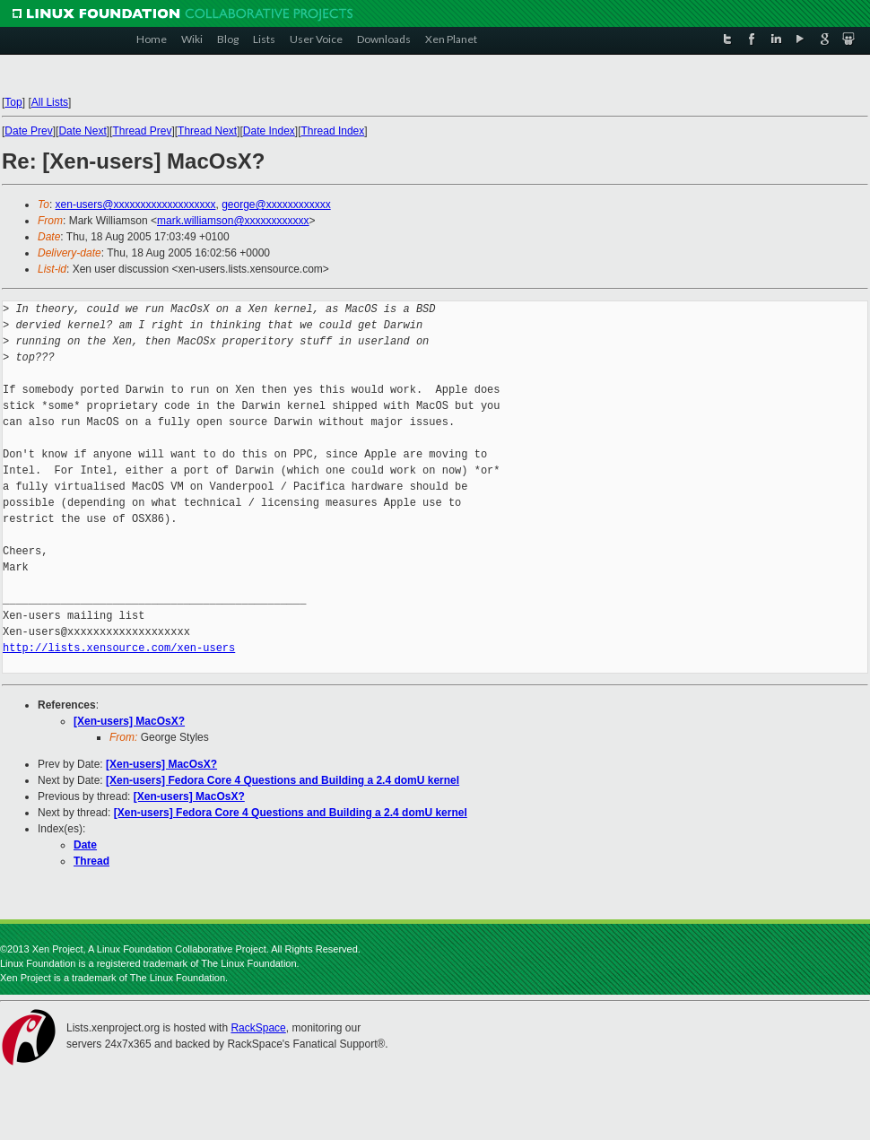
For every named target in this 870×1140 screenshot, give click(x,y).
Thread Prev (141, 131)
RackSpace (258, 1028)
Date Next (82, 131)
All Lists (49, 102)
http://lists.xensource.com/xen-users (119, 648)
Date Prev (28, 131)
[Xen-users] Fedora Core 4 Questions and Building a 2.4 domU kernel (282, 780)
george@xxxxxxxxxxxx (276, 204)
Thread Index (333, 131)
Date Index (269, 131)
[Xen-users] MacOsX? (129, 721)
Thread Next (207, 131)
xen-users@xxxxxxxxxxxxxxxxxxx (136, 204)
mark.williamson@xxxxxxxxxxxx (233, 220)
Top (13, 102)
